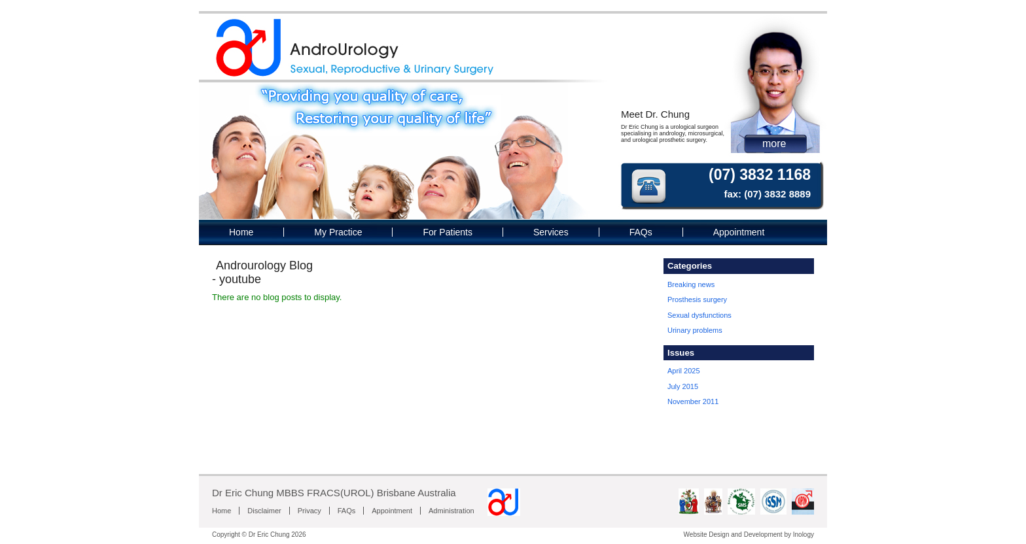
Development (763, 534)
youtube (240, 279)
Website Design (707, 534)
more (774, 143)
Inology (803, 534)
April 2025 (683, 371)
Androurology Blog (264, 265)
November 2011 (692, 401)
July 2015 (682, 386)
